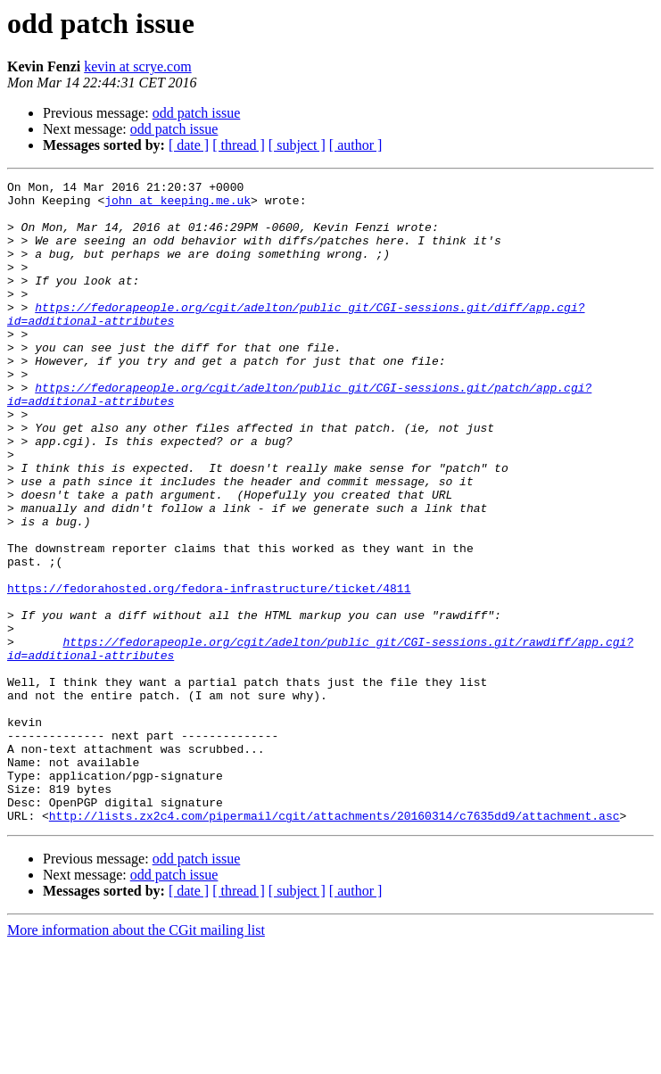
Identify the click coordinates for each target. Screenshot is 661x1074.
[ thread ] (238, 145)
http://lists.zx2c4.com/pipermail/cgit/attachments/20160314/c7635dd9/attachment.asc (334, 944)
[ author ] (356, 145)
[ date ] (189, 145)
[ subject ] (297, 145)
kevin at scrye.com (137, 66)
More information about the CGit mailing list (136, 1058)
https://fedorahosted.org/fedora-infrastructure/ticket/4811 (208, 671)
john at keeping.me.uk (177, 205)
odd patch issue (197, 112)
